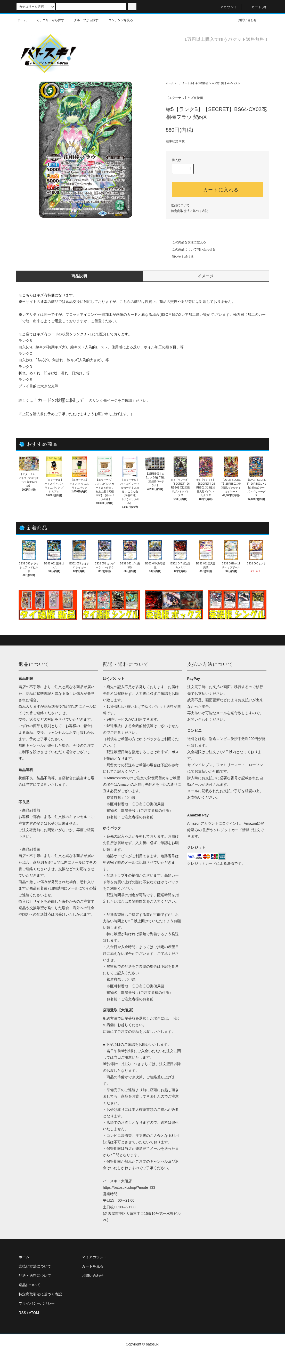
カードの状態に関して (61, 400)
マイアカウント (94, 1257)
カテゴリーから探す (47, 20)
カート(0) (255, 7)
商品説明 (79, 276)
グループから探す (83, 20)
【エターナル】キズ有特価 (192, 83)
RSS (22, 1313)
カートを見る (92, 1266)
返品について (180, 205)
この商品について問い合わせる (190, 249)
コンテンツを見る (117, 20)
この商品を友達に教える (186, 242)
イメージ (206, 276)
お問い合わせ (244, 20)
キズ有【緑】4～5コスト (226, 83)
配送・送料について (35, 1275)
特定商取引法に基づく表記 (189, 211)
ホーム (22, 20)
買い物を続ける (180, 256)
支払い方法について (35, 1266)
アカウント (225, 7)
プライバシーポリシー (37, 1303)
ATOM (34, 1313)
